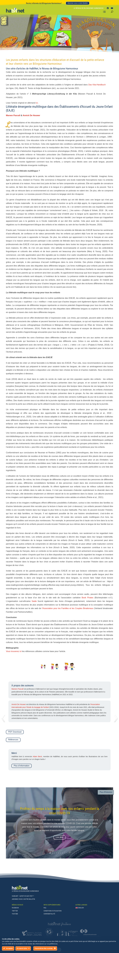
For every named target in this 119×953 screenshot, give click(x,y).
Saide (34, 601)
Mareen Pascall (13, 115)
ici (37, 103)
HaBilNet (33, 68)
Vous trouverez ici (13, 651)
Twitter (15, 911)
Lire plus (59, 837)
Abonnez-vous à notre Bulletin (78, 3)
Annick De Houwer (31, 115)
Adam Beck (37, 756)
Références (13, 740)
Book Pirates (87, 598)
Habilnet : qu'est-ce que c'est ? (23, 896)
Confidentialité (49, 914)
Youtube (15, 914)
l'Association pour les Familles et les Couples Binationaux (67, 608)
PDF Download (14, 732)
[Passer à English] (79, 908)
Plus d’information (21, 766)
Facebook (15, 908)
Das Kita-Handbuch (97, 85)
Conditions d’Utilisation (52, 911)
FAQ (45, 908)
